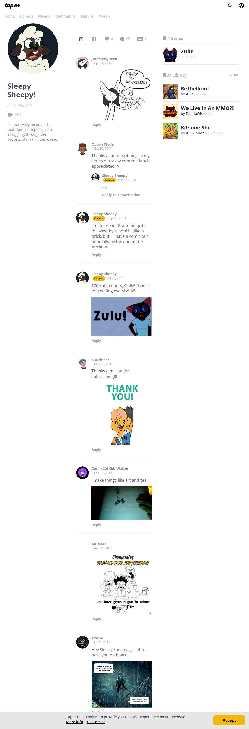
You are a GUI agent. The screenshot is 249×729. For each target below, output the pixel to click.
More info (74, 721)
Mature (87, 16)
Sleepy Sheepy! (115, 175)
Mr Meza (98, 544)
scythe (97, 638)
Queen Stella (102, 144)
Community (65, 16)
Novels (44, 16)
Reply (96, 125)
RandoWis (194, 113)
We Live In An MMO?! (207, 108)
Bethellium (195, 88)
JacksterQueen (104, 59)
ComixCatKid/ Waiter (109, 468)
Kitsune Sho (196, 127)
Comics (26, 16)
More (104, 16)
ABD (189, 94)
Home (10, 16)
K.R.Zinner (100, 360)
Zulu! (187, 51)
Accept (229, 720)
